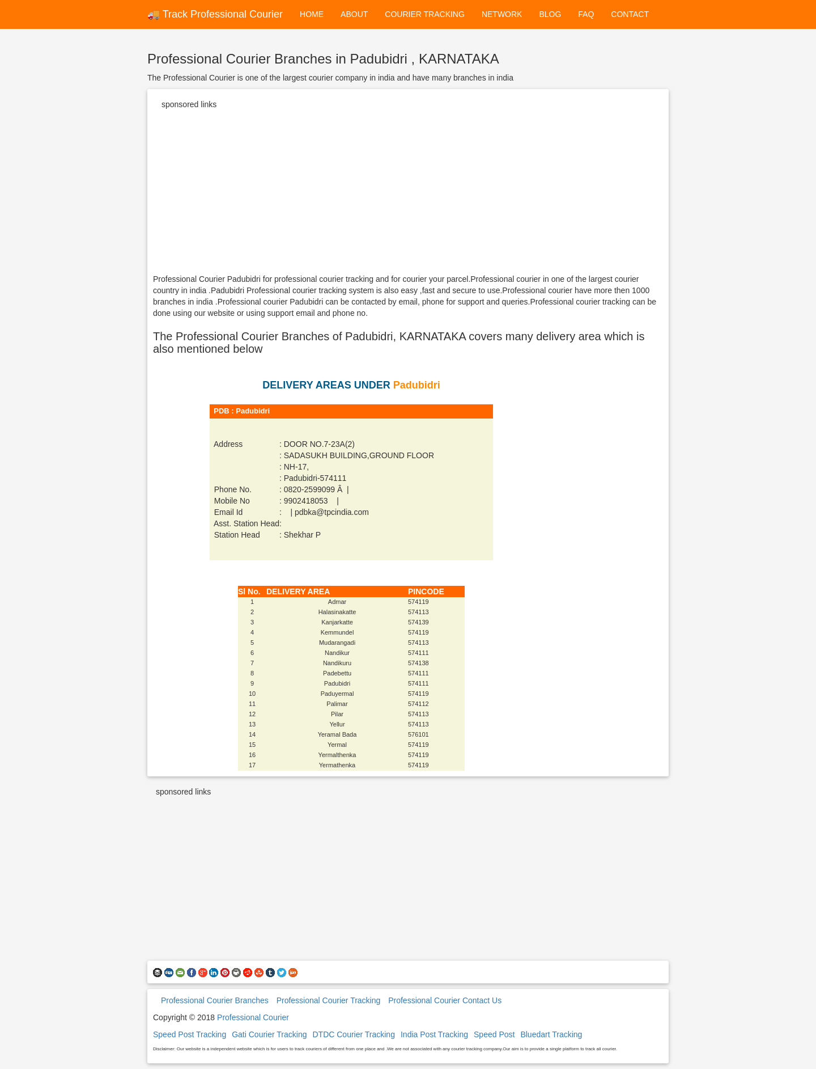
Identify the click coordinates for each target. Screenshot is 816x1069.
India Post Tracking (434, 1034)
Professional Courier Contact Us (445, 1000)
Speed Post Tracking (189, 1034)
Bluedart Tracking (551, 1034)
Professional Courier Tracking (329, 1000)
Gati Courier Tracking (269, 1034)
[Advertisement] (408, 194)
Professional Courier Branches (215, 1000)
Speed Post (494, 1034)
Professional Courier (253, 1017)
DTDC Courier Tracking (353, 1034)
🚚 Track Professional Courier (215, 14)
